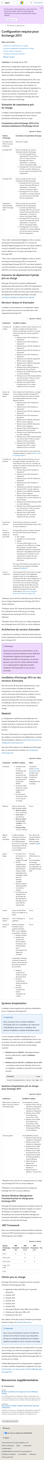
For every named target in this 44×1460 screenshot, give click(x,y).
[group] (23, 1080)
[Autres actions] (40, 25)
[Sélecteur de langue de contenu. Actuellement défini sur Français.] (6, 1428)
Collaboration (27, 1446)
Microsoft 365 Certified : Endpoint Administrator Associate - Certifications (21, 1406)
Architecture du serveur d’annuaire (14, 54)
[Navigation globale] (2, 3)
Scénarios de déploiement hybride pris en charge (18, 48)
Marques (32, 1454)
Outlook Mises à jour (24, 1322)
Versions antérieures (8, 1446)
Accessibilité (22, 1454)
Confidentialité (6, 1448)
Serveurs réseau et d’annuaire (12, 51)
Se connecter (38, 3)
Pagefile (37, 844)
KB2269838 (23, 568)
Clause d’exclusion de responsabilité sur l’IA (15, 1443)
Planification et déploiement (15, 25)
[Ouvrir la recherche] (31, 3)
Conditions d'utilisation (9, 1454)
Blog (18, 1446)
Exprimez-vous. (11, 20)
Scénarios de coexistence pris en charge (15, 46)
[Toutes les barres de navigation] (3, 25)
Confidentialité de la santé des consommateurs (16, 1451)
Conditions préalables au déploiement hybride (18, 297)
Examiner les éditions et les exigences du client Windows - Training (20, 1392)
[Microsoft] (22, 2)
